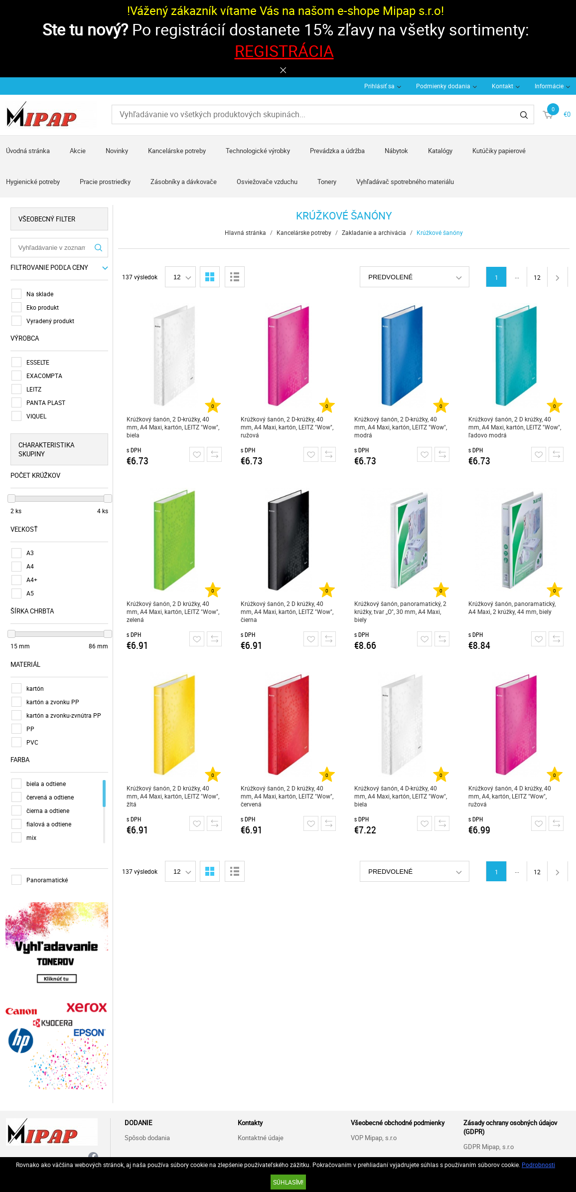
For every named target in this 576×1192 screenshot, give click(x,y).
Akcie (78, 150)
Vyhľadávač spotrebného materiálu (405, 181)
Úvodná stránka (28, 150)
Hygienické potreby (33, 181)
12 (537, 277)
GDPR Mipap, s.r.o (488, 1145)
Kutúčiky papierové (499, 150)
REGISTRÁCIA (284, 50)
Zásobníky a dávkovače (183, 181)
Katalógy (440, 150)
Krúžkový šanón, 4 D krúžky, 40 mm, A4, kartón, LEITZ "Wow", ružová (509, 796)
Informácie (549, 86)
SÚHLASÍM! (288, 1182)
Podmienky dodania (443, 86)
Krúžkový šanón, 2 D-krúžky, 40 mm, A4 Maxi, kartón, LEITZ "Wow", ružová (287, 427)
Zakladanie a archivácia (374, 232)
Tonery (326, 181)
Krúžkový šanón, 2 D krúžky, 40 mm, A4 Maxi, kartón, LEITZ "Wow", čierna (287, 611)
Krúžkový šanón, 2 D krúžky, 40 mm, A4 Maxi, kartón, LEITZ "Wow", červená (287, 796)
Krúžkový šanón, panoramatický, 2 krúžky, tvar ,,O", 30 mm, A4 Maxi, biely (401, 611)
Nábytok (396, 150)
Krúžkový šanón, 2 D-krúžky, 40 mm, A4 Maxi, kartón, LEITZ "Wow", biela (173, 427)
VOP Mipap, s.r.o (374, 1136)
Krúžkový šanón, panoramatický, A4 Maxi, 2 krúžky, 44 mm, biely (512, 607)
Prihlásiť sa (379, 86)
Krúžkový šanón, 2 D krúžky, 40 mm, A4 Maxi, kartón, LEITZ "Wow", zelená (173, 611)
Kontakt (502, 86)
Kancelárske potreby (177, 150)
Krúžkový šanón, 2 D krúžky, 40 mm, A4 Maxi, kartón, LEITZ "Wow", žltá (173, 796)
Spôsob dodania (147, 1136)
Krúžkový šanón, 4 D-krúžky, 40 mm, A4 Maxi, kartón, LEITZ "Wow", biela (401, 796)
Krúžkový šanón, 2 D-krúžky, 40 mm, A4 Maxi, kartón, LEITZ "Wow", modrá (401, 427)
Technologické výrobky (258, 150)
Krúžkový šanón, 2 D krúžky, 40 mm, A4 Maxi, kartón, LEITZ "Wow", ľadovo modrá (514, 427)
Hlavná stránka (245, 232)
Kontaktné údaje (261, 1136)
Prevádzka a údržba (337, 150)
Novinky (117, 150)
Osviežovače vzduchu (267, 181)
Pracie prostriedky (105, 181)
